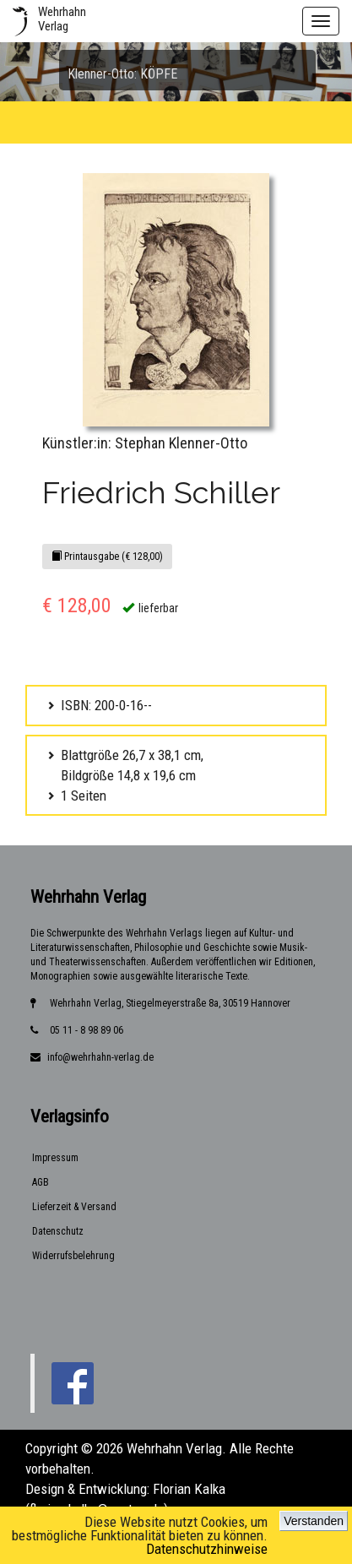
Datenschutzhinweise (207, 1548)
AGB (40, 1182)
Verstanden (314, 1521)
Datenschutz (58, 1231)
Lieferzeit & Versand (74, 1207)
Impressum (55, 1158)
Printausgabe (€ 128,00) (107, 556)
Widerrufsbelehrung (73, 1256)
